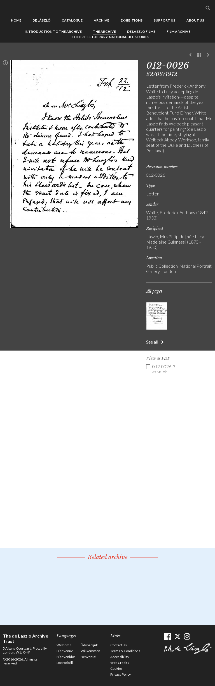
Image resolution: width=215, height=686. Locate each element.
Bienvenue (65, 651)
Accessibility (119, 657)
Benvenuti (88, 657)
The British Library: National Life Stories (110, 37)
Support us (164, 20)
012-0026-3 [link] (163, 369)
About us (195, 20)
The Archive (104, 31)
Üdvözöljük (89, 645)
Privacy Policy (120, 674)
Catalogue (72, 20)
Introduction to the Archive (53, 31)
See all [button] (152, 341)
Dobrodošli (65, 663)
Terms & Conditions (125, 651)
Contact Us (118, 645)
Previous (190, 55)
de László (41, 20)
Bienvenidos (66, 657)
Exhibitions (131, 20)
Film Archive (178, 31)
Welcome (64, 645)
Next (208, 55)
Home (16, 20)
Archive (101, 20)
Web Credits (119, 663)
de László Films (141, 31)
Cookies (116, 668)
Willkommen (90, 651)
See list (199, 55)
